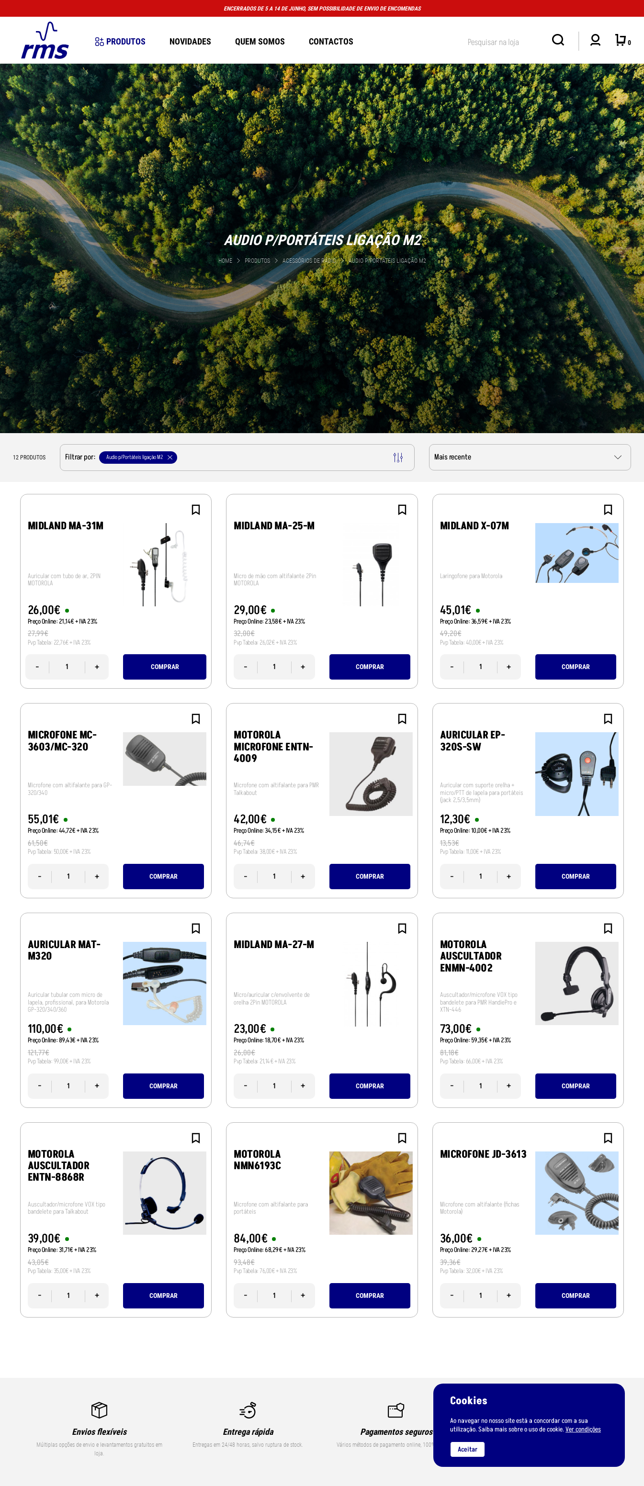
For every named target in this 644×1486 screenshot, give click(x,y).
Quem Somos (260, 41)
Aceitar (467, 1449)
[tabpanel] (322, 247)
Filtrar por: (234, 457)
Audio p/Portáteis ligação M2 (387, 260)
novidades (190, 41)
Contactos (331, 41)
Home (225, 260)
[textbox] (505, 40)
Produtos (120, 41)
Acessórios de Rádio (310, 260)
